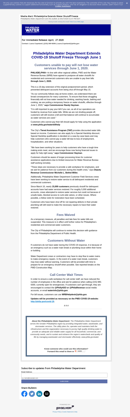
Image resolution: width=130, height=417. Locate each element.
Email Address (26, 372)
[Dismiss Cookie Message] (127, 2)
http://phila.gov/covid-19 (42, 301)
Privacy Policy (57, 412)
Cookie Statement (63, 6)
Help (76, 412)
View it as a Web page (77, 21)
